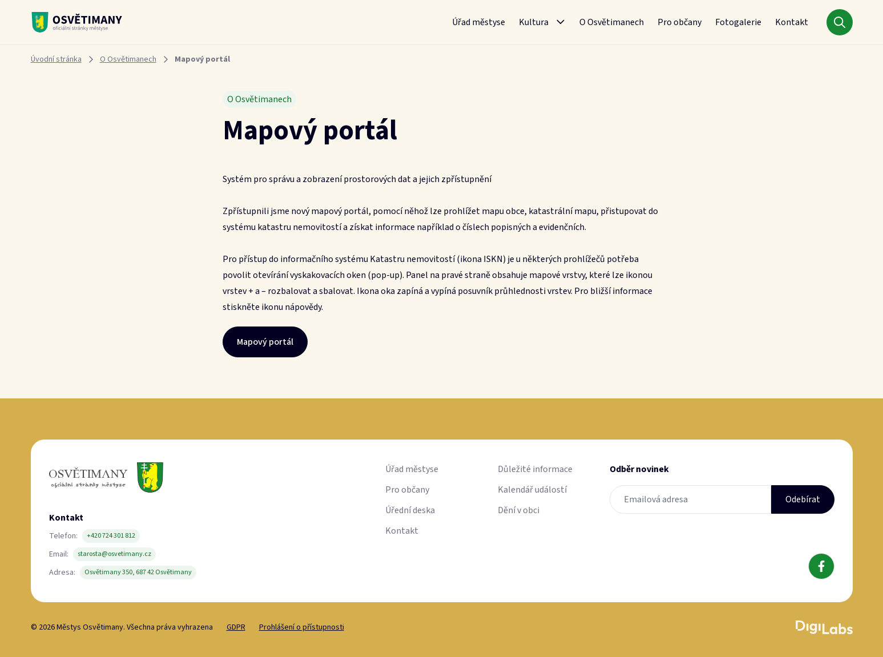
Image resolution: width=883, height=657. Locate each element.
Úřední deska (410, 510)
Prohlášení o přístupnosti (301, 627)
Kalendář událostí (532, 489)
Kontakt (791, 22)
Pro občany (679, 22)
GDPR (236, 627)
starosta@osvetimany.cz (114, 554)
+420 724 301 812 (111, 536)
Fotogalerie (738, 22)
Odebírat (802, 499)
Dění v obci (518, 510)
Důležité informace (535, 469)
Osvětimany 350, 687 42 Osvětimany (138, 572)
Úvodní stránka (56, 59)
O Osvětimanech (611, 22)
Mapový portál (265, 342)
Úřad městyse (478, 22)
